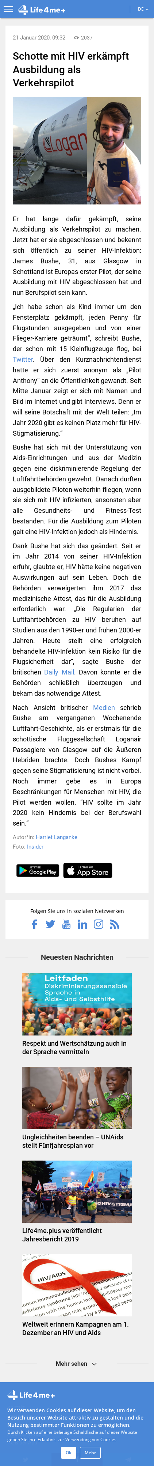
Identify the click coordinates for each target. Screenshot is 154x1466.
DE (143, 9)
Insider (35, 846)
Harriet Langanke (56, 837)
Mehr (90, 1453)
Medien (104, 707)
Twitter (23, 359)
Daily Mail (59, 672)
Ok (69, 1453)
